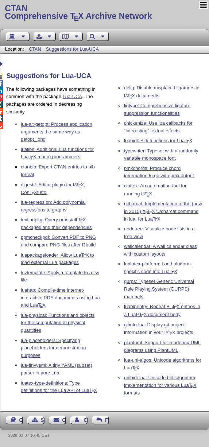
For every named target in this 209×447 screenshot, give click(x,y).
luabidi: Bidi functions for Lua (158, 140)
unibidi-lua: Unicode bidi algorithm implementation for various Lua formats (160, 385)
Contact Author (86, 420)
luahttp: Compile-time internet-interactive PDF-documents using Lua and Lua (60, 297)
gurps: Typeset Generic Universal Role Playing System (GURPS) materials (159, 289)
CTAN (35, 49)
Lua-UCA (72, 96)
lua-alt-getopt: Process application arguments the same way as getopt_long (56, 131)
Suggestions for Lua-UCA (72, 49)
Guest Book (21, 420)
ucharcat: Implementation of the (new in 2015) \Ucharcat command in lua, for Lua (163, 211)
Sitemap (42, 420)
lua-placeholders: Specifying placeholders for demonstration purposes (53, 348)
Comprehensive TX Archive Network (104, 13)
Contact (64, 420)
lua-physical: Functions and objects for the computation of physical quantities (57, 322)
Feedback (107, 420)
